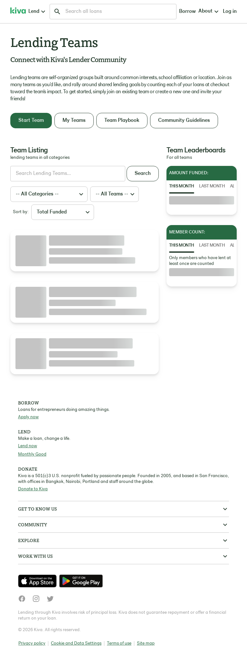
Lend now (27, 446)
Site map (146, 643)
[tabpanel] (201, 200)
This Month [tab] (181, 186)
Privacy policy (31, 643)
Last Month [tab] (212, 186)
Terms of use (119, 643)
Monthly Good (32, 454)
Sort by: (21, 212)
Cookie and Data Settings (76, 643)
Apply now (28, 417)
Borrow (127, 11)
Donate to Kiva (33, 489)
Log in (177, 11)
